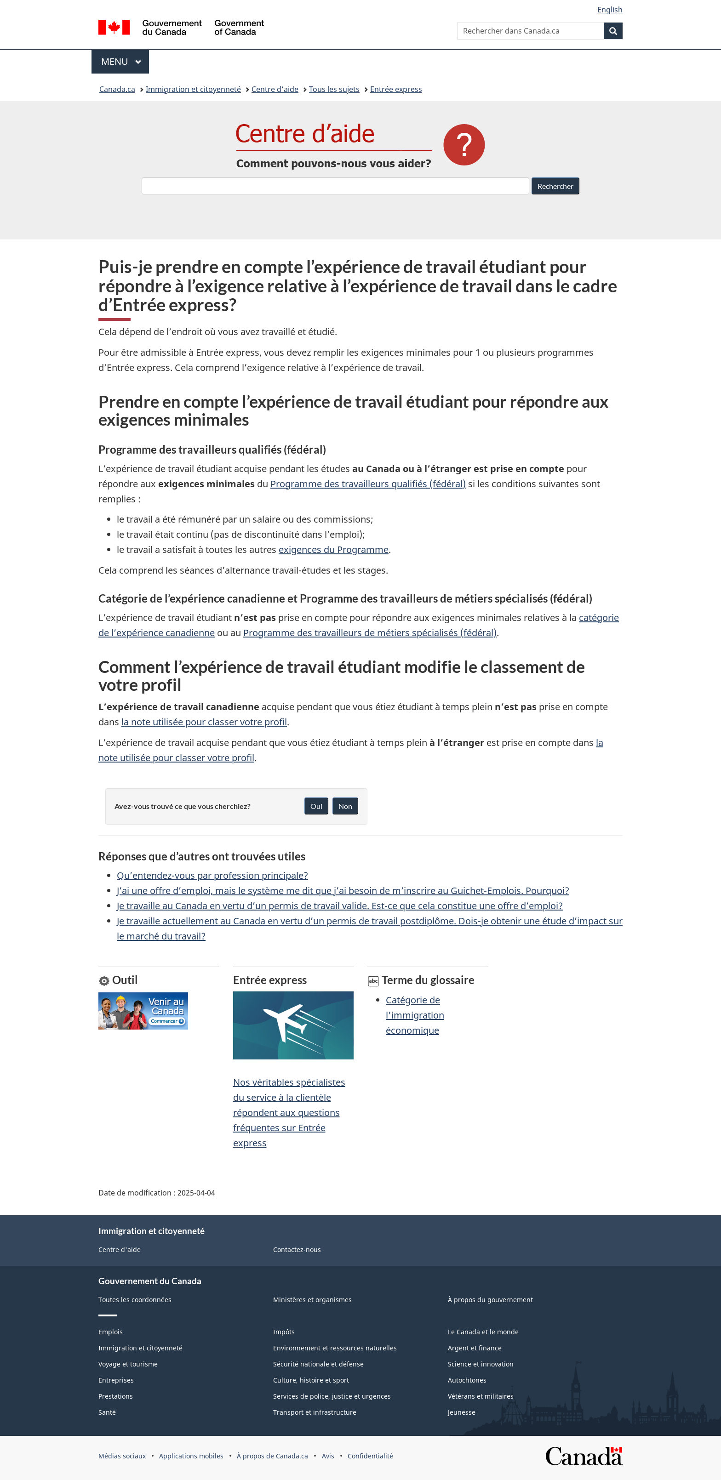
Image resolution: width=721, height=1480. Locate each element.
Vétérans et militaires (481, 1396)
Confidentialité (370, 1456)
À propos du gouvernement (490, 1299)
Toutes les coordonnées (135, 1299)
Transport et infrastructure (314, 1412)
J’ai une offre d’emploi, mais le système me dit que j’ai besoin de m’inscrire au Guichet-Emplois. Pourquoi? (343, 890)
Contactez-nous (297, 1249)
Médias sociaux (122, 1456)
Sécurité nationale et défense (318, 1364)
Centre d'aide (119, 1249)
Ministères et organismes (312, 1299)
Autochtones (467, 1380)
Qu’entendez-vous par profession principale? (212, 875)
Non (345, 806)
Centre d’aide (275, 89)
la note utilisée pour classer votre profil (204, 722)
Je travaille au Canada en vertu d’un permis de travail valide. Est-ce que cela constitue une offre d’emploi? (340, 905)
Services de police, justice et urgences (332, 1396)
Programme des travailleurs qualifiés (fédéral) (368, 484)
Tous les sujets (334, 89)
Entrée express (396, 89)
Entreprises (116, 1380)
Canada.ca (117, 89)
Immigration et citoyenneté (193, 89)
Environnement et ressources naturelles (335, 1347)
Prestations (115, 1396)
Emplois (110, 1331)
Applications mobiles (191, 1456)
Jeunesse (461, 1412)
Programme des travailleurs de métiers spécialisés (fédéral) (370, 632)
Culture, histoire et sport (311, 1380)
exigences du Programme (334, 549)
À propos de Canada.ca (272, 1456)
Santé (107, 1412)
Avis (328, 1456)
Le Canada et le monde (483, 1331)
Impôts (284, 1331)
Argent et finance (475, 1347)
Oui (316, 806)
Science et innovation (481, 1364)
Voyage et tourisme (128, 1364)
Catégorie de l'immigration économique (415, 1015)
